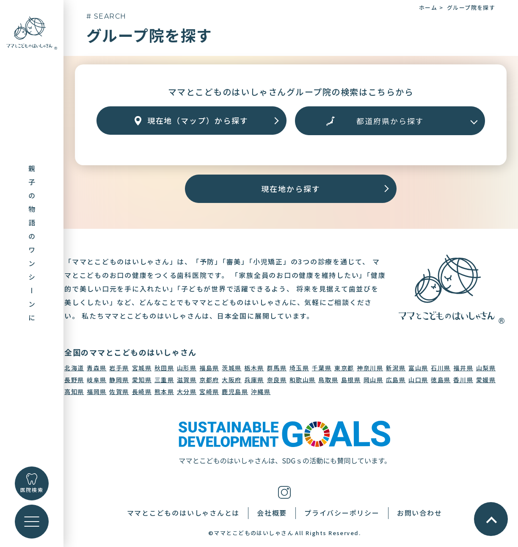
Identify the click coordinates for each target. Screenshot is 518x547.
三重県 (164, 379)
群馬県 (277, 368)
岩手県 (119, 368)
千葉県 (322, 368)
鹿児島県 (235, 391)
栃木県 (254, 368)
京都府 (209, 379)
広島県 (396, 379)
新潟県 (396, 368)
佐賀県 (119, 391)
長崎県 (142, 391)
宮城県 (142, 368)
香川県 (463, 379)
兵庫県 (254, 379)
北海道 (74, 368)
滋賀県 (187, 379)
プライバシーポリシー (342, 513)
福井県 (463, 368)
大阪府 (232, 379)
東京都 (344, 368)
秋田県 (164, 368)
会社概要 (272, 513)
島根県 (351, 379)
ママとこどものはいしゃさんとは (183, 513)
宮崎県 (209, 391)
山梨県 (486, 368)
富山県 (418, 368)
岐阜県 (97, 379)
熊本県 (164, 391)
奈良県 (277, 379)
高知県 (74, 391)
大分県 (187, 391)
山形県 (187, 368)
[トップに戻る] (31, 32)
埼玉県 (299, 368)
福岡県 (97, 391)
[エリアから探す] (390, 120)
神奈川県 (370, 368)
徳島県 (441, 379)
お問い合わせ (419, 513)
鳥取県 (328, 379)
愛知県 (142, 379)
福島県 (209, 368)
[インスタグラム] (284, 491)
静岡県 (119, 379)
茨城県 (232, 368)
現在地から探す (290, 188)
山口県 (418, 379)
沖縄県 (261, 391)
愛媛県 (486, 379)
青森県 (97, 368)
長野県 (74, 379)
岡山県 (373, 379)
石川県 (441, 368)
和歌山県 (302, 379)
